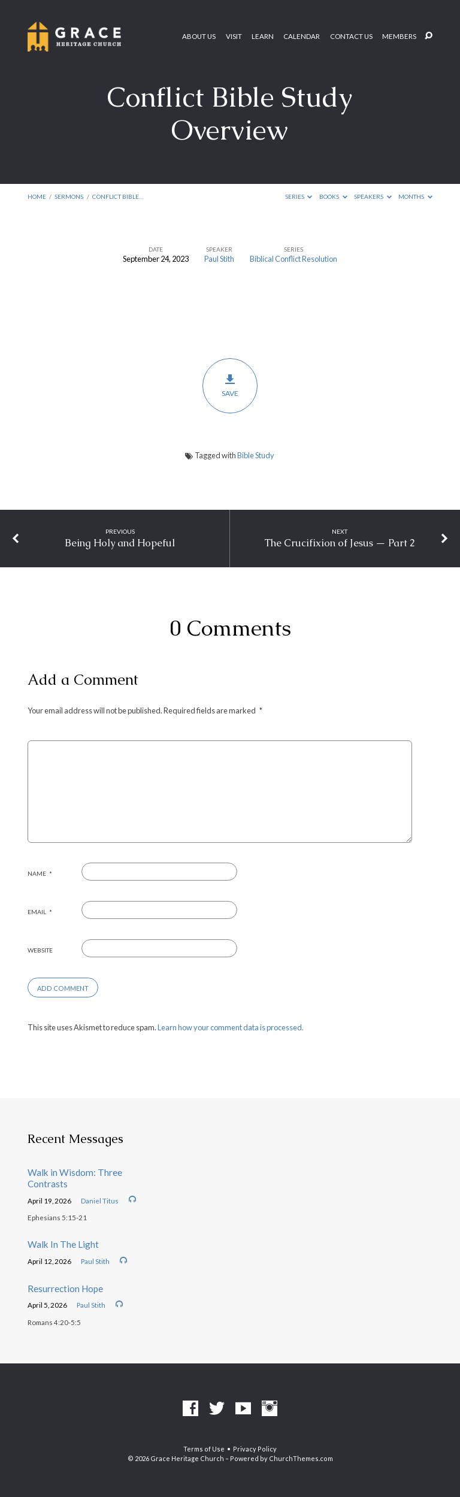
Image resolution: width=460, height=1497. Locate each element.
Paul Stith (219, 259)
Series (299, 196)
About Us (199, 36)
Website (40, 950)
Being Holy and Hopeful (120, 542)
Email (40, 911)
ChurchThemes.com (301, 1458)
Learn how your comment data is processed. (231, 1027)
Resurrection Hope (65, 1288)
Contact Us (351, 36)
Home (37, 196)
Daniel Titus (100, 1201)
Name (40, 873)
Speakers (373, 196)
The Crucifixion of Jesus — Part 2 (339, 542)
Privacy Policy (255, 1449)
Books (333, 196)
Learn (263, 36)
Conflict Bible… (117, 196)
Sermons (69, 196)
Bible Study (255, 455)
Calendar (301, 36)
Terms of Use (204, 1449)
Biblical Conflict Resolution (293, 259)
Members (399, 36)
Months (415, 196)
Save (230, 386)
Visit (234, 36)
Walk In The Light (63, 1244)
